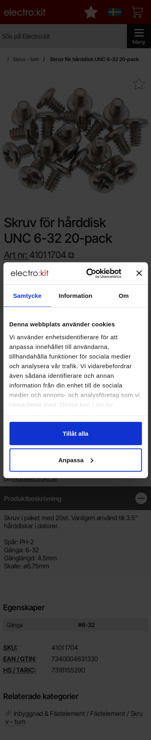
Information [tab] (76, 295)
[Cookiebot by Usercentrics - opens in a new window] (90, 273)
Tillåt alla (76, 433)
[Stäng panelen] (139, 273)
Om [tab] (124, 295)
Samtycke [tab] (27, 295)
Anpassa (75, 459)
